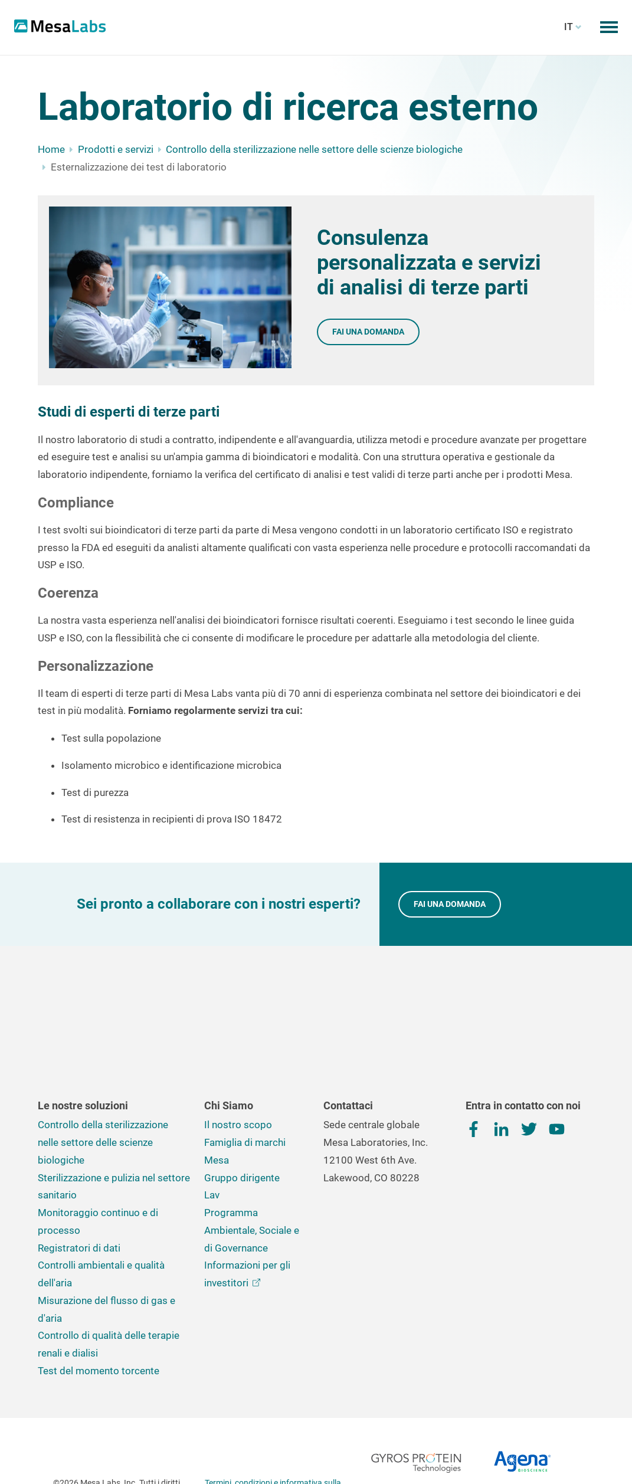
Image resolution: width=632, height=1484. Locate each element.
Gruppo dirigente (242, 1099)
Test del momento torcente (98, 1292)
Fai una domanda (368, 331)
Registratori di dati (79, 1169)
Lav (212, 1116)
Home (51, 149)
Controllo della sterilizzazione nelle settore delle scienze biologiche (314, 149)
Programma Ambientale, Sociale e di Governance (251, 1151)
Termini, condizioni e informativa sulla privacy (273, 1411)
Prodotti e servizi (115, 149)
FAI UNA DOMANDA (450, 904)
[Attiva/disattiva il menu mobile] (609, 27)
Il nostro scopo (238, 1046)
